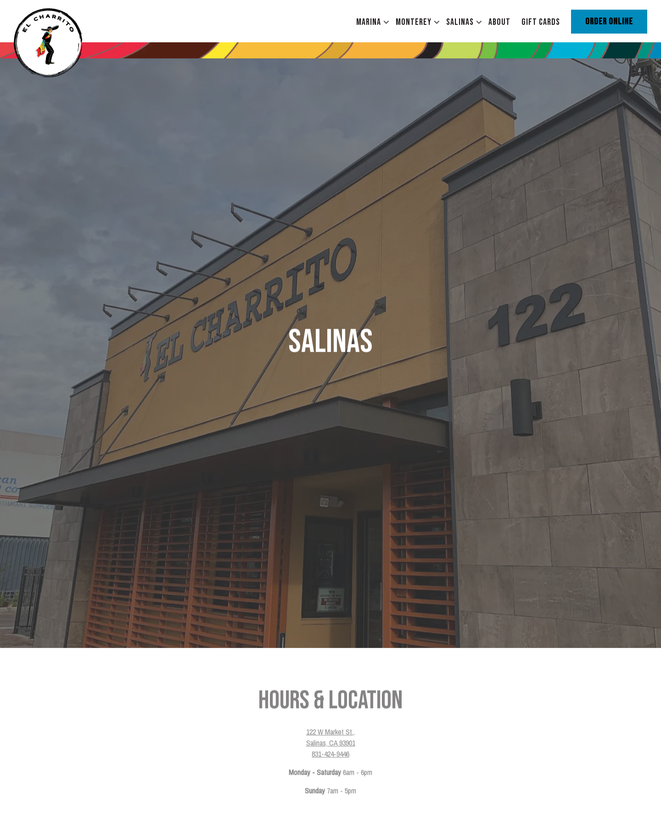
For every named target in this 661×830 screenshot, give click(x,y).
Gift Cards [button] (540, 22)
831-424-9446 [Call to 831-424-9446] (330, 722)
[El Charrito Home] (64, 41)
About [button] (499, 22)
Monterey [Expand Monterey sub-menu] (415, 22)
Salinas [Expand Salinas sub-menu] (462, 22)
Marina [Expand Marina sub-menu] (371, 22)
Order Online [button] (609, 21)
